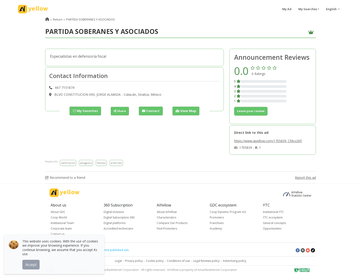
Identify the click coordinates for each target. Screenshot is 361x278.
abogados (86, 162)
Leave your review (251, 111)
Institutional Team (62, 223)
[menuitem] (47, 19)
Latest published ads (115, 250)
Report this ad (305, 177)
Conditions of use (178, 261)
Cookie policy (155, 261)
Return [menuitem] (57, 19)
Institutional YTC (273, 212)
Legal (118, 261)
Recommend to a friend (65, 177)
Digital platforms (114, 223)
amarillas (116, 162)
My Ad (286, 9)
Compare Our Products (172, 223)
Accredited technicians (118, 228)
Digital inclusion (114, 212)
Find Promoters (167, 228)
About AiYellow (167, 212)
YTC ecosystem (273, 217)
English (331, 9)
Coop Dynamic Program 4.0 (228, 212)
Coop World (59, 217)
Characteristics (166, 217)
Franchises (217, 223)
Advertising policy (234, 261)
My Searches (307, 9)
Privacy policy (134, 261)
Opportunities (272, 228)
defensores (68, 162)
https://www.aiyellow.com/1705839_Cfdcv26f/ (268, 141)
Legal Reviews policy (206, 261)
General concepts (274, 223)
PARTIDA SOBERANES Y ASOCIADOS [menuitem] (90, 19)
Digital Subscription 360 (119, 217)
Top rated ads (86, 250)
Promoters (217, 217)
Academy (216, 228)
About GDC (58, 212)
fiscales (101, 162)
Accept (31, 263)
